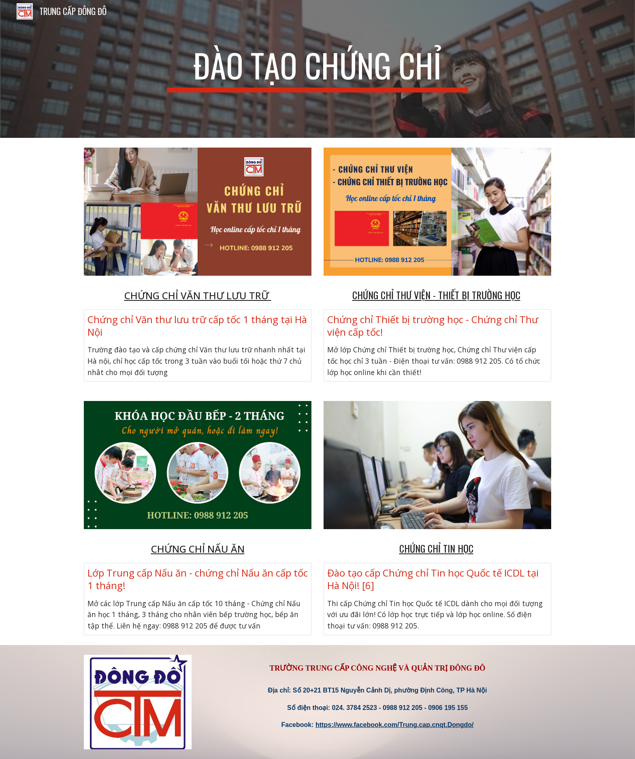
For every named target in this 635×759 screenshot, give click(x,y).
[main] (317, 69)
